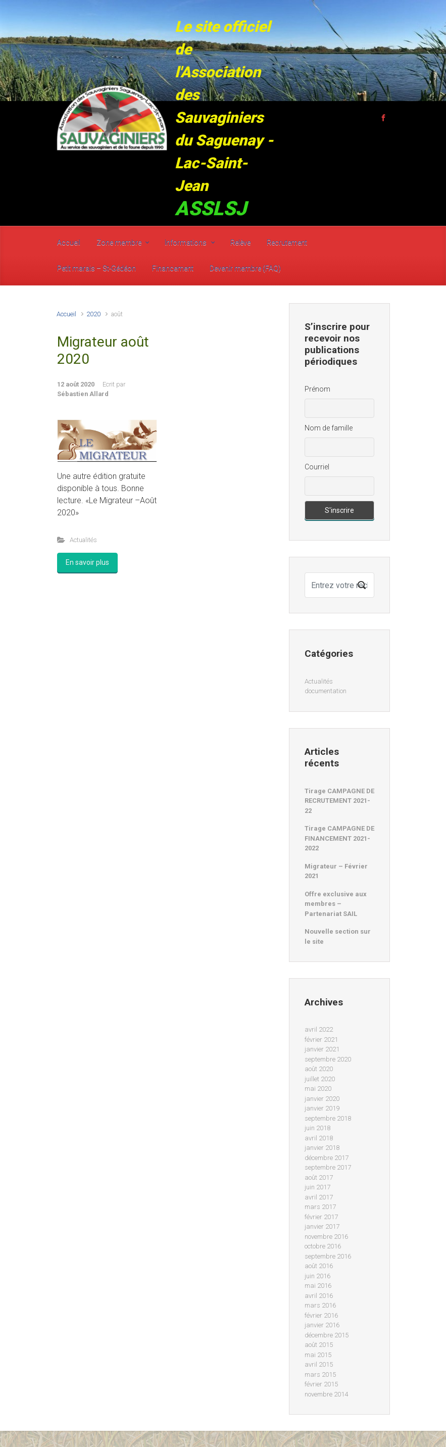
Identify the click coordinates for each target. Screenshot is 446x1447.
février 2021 (321, 1039)
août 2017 (319, 1177)
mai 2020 (318, 1088)
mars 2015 (320, 1374)
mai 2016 (318, 1285)
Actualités (83, 540)
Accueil (66, 314)
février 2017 (321, 1217)
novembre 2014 (326, 1394)
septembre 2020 (328, 1059)
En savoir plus (87, 562)
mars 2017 (320, 1207)
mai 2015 (318, 1355)
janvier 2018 (322, 1147)
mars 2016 (320, 1305)
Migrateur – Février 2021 (336, 871)
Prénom (317, 389)
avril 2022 (319, 1029)
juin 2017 (317, 1187)
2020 (93, 314)
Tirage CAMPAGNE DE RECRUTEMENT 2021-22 (339, 800)
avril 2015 (319, 1364)
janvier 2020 (322, 1098)
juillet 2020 (320, 1079)
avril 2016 (319, 1295)
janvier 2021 (322, 1049)
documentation (325, 691)
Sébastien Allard (83, 394)
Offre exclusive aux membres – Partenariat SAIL (336, 904)
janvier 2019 (322, 1108)
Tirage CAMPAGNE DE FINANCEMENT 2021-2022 (339, 838)
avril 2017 (319, 1197)
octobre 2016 (323, 1246)
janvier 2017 (322, 1226)
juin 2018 (317, 1128)
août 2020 (319, 1069)
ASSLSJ (210, 208)
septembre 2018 (328, 1118)
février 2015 (321, 1384)
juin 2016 (317, 1276)
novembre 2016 (326, 1236)
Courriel (317, 467)
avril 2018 (319, 1138)
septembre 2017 (328, 1167)
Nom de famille (329, 428)
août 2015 (319, 1344)
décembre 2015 (327, 1335)
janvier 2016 (322, 1325)
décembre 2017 (327, 1158)
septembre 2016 (328, 1256)
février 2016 (321, 1315)
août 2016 (319, 1266)
